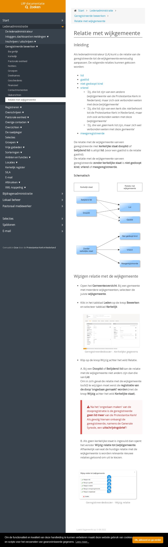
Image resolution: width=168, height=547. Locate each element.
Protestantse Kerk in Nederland (41, 247)
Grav (16, 247)
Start (6, 20)
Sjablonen (9, 225)
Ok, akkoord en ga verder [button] (148, 540)
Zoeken (35, 7)
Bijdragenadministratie (17, 193)
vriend (84, 88)
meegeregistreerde (92, 133)
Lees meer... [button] (82, 541)
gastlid (84, 79)
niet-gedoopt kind (91, 83)
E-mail (7, 231)
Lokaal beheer (12, 200)
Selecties (8, 218)
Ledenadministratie (15, 26)
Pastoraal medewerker (17, 206)
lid (82, 75)
